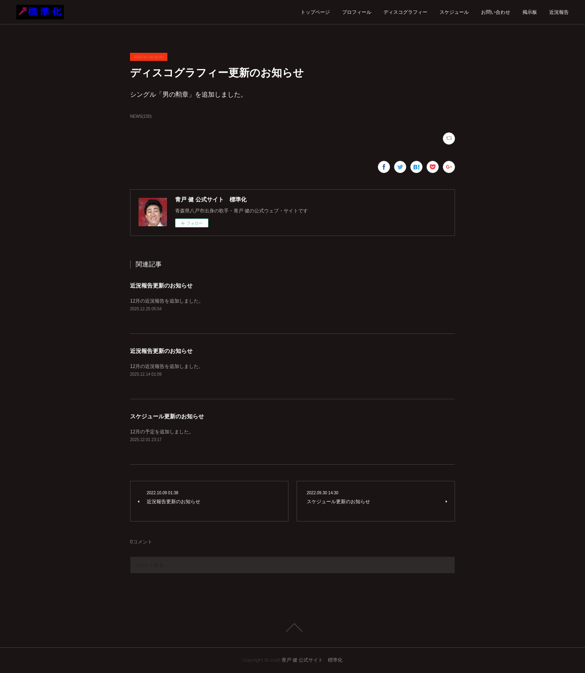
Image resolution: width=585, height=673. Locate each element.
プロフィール (356, 12)
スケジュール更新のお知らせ (167, 416)
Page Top (292, 627)
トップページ (315, 12)
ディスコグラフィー (405, 12)
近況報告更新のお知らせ (161, 285)
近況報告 (559, 12)
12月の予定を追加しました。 (162, 432)
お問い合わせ (495, 12)
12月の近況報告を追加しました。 (167, 301)
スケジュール (454, 12)
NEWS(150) (141, 116)
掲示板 (529, 12)
